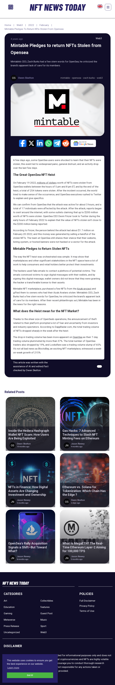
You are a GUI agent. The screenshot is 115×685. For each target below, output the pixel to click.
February (44, 25)
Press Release (11, 626)
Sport (43, 626)
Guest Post (46, 613)
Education (9, 607)
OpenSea (77, 337)
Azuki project (84, 288)
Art (5, 600)
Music (43, 619)
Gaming (8, 613)
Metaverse (9, 619)
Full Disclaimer (87, 600)
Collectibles (46, 600)
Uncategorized (12, 632)
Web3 (20, 25)
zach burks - (90, 77)
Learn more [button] (13, 668)
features (45, 607)
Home (8, 25)
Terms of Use (87, 610)
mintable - (66, 77)
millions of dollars (47, 182)
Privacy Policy (87, 605)
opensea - (77, 77)
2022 (31, 25)
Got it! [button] (30, 675)
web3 (100, 77)
